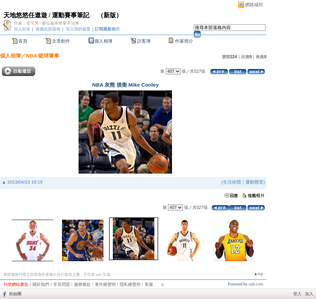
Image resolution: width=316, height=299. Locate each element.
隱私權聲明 (130, 284)
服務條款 (82, 284)
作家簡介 (184, 41)
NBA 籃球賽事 (42, 56)
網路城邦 (254, 4)
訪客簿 (144, 41)
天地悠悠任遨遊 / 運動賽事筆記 (47, 15)
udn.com (256, 284)
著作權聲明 (105, 284)
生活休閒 (232, 182)
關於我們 (41, 284)
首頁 (22, 41)
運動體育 (254, 182)
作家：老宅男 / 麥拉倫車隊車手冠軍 (46, 23)
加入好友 (22, 29)
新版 (109, 15)
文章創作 (61, 41)
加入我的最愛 (78, 29)
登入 (297, 293)
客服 (149, 284)
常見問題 (61, 284)
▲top (258, 273)
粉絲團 (15, 293)
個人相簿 (103, 41)
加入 (309, 293)
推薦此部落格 (48, 29)
